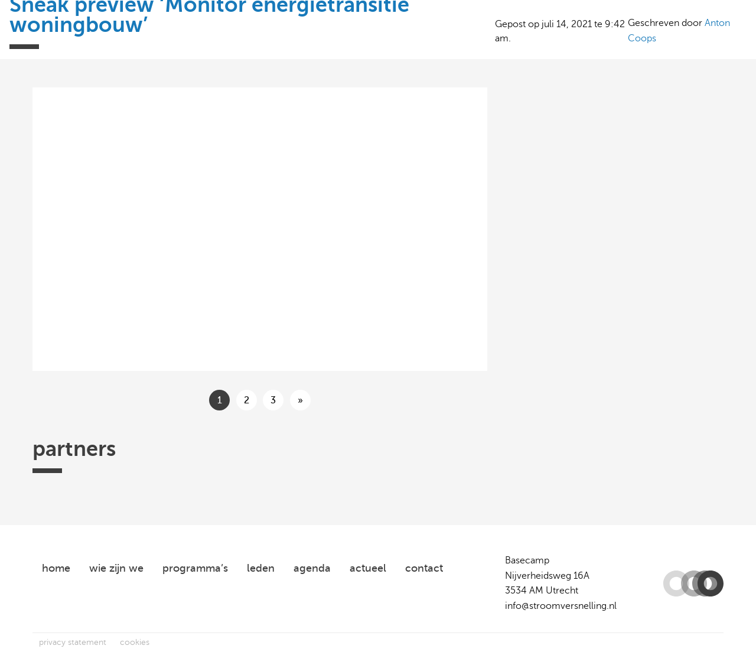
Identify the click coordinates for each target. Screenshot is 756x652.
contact (424, 568)
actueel (368, 568)
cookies (134, 642)
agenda (312, 568)
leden (261, 568)
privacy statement (72, 642)
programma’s (195, 568)
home (56, 568)
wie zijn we (116, 568)
